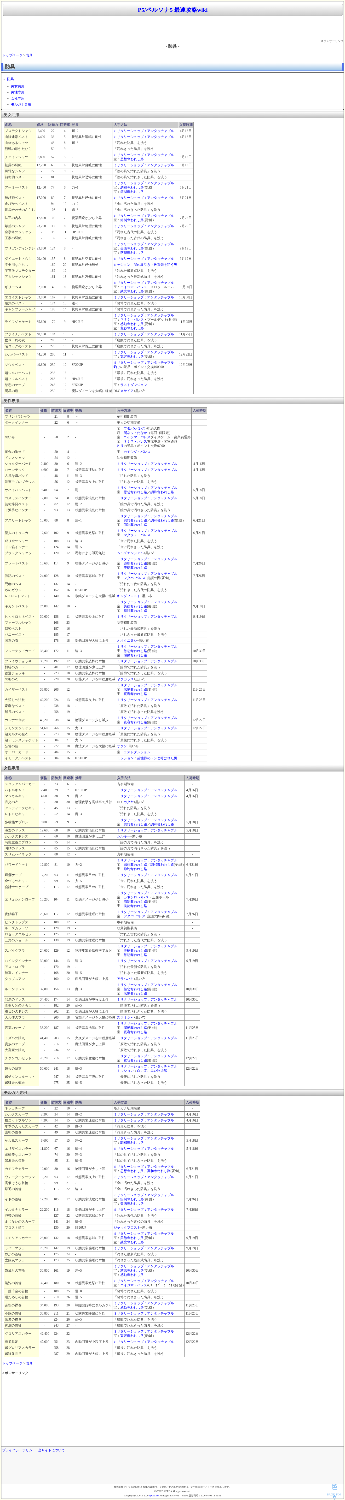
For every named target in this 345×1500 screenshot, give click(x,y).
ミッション (122, 265)
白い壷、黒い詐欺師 (152, 1071)
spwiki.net (154, 1495)
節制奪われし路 (132, 192)
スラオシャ (125, 1017)
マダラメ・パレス (137, 535)
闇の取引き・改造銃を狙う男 (155, 265)
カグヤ (129, 802)
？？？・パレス (132, 319)
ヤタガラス (125, 679)
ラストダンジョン (133, 385)
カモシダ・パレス (137, 452)
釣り (117, 367)
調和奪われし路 (132, 187)
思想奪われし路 (132, 159)
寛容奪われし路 (132, 328)
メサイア (127, 391)
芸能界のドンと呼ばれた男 (157, 758)
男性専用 (17, 92)
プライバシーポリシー (19, 1450)
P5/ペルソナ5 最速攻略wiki (172, 10)
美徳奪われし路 (132, 248)
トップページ (12, 55)
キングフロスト (128, 596)
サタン (122, 746)
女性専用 (17, 98)
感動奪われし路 (132, 324)
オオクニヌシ (127, 640)
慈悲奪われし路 (132, 253)
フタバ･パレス (134, 428)
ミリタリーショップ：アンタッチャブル (144, 131)
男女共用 (17, 86)
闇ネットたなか (135, 433)
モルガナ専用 (21, 104)
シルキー (123, 836)
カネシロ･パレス (136, 897)
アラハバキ (125, 979)
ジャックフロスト (127, 1227)
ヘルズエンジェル (130, 553)
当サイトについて (51, 1450)
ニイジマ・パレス (133, 287)
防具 (29, 55)
